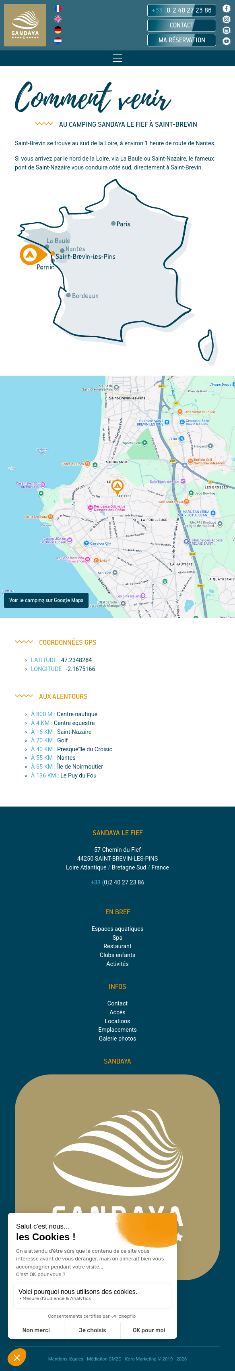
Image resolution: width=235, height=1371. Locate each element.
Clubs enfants (117, 955)
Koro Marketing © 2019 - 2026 (156, 1359)
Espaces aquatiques (118, 929)
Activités (117, 964)
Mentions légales (65, 1359)
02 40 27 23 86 (182, 10)
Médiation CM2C (104, 1359)
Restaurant (117, 946)
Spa (117, 937)
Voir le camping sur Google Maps (46, 600)
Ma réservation (182, 40)
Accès (117, 1012)
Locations (117, 1021)
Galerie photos (117, 1038)
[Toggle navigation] (117, 58)
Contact (182, 25)
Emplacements (117, 1029)
